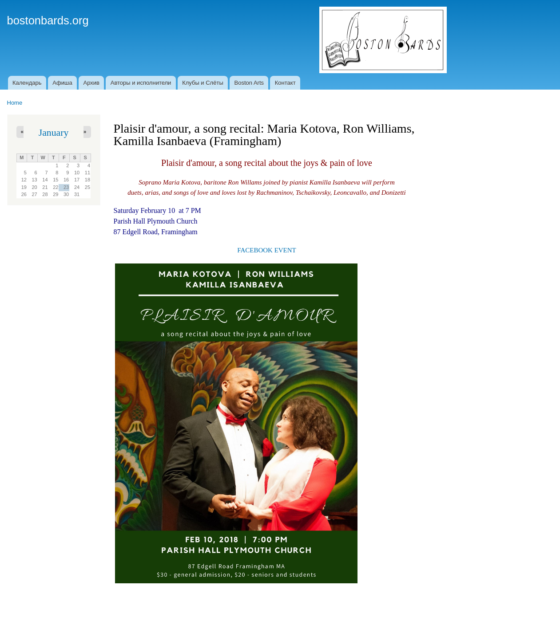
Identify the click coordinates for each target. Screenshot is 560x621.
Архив (91, 82)
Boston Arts (249, 82)
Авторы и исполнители (141, 82)
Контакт (285, 82)
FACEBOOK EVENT (266, 250)
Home (15, 102)
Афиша (62, 82)
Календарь (27, 82)
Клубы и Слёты (202, 82)
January (54, 132)
